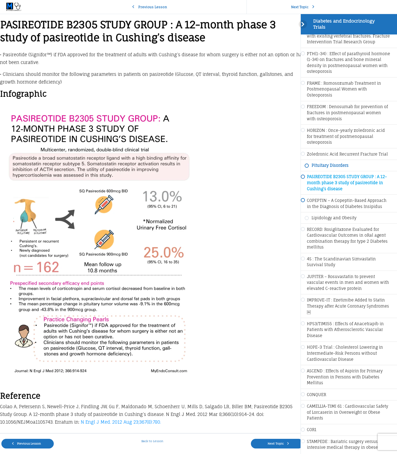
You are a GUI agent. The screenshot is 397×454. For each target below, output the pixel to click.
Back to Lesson (150, 441)
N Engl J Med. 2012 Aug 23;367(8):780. (121, 422)
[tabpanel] (150, 223)
